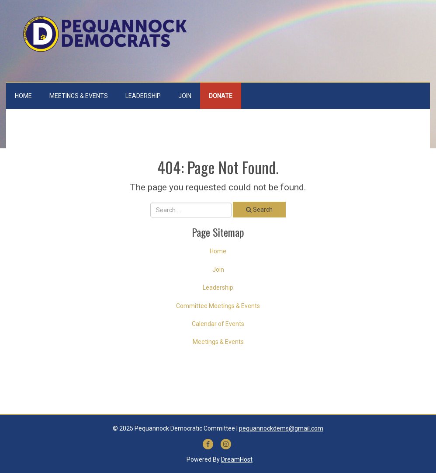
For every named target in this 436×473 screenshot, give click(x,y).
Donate (220, 95)
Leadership (143, 95)
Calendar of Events (218, 323)
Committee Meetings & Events (218, 305)
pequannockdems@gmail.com (281, 428)
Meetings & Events (78, 95)
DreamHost (237, 459)
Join (184, 95)
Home (23, 95)
